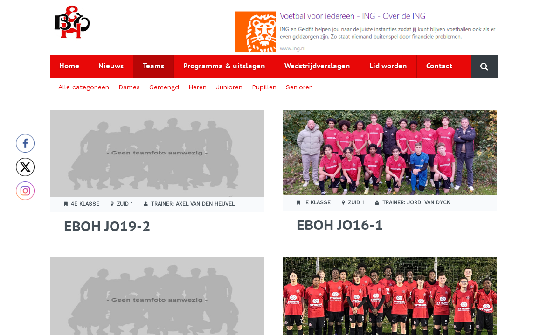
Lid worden (388, 66)
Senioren (299, 87)
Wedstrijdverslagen (317, 66)
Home (69, 66)
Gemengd (164, 87)
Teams (153, 66)
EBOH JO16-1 (340, 226)
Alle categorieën (83, 87)
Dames (129, 87)
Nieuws (111, 66)
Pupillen (264, 87)
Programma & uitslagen (224, 66)
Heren (197, 87)
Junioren (229, 87)
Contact (439, 66)
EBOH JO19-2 (107, 227)
